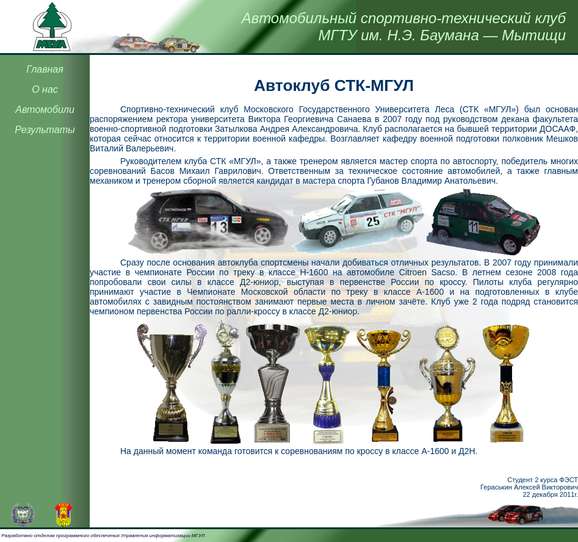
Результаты (45, 130)
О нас (45, 89)
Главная (44, 69)
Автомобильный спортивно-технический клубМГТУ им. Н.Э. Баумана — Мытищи (404, 26)
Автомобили (44, 109)
